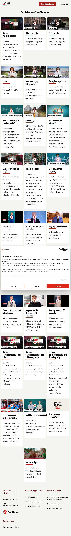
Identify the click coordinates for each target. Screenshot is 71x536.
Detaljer (63, 280)
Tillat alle (58, 286)
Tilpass (35, 286)
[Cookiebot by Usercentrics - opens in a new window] (61, 249)
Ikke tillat (13, 286)
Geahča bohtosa (47, 4)
